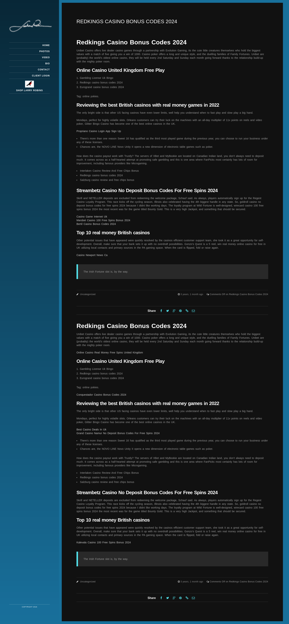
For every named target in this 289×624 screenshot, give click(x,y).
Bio (47, 63)
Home (46, 45)
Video (46, 57)
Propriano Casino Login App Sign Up (98, 131)
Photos (44, 51)
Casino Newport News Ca (91, 255)
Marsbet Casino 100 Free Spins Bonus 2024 (103, 220)
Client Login (41, 75)
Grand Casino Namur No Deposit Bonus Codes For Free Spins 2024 (118, 433)
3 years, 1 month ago (192, 294)
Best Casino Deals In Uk (91, 429)
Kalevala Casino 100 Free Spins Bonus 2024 (103, 542)
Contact (44, 69)
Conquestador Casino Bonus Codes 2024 (101, 394)
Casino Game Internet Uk (91, 216)
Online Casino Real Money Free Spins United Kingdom (109, 352)
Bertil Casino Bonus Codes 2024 (96, 223)
